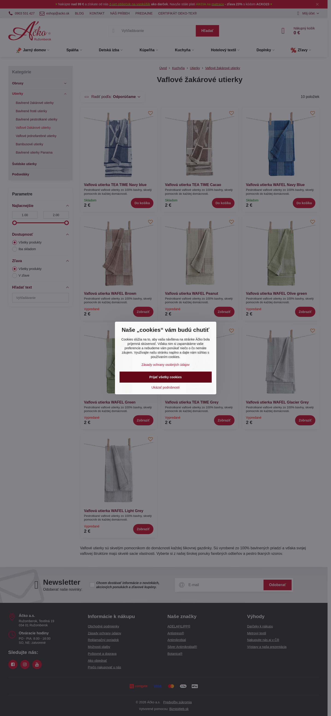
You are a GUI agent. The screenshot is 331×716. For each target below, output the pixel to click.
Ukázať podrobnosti (166, 387)
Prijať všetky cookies (165, 377)
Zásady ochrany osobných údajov (165, 365)
